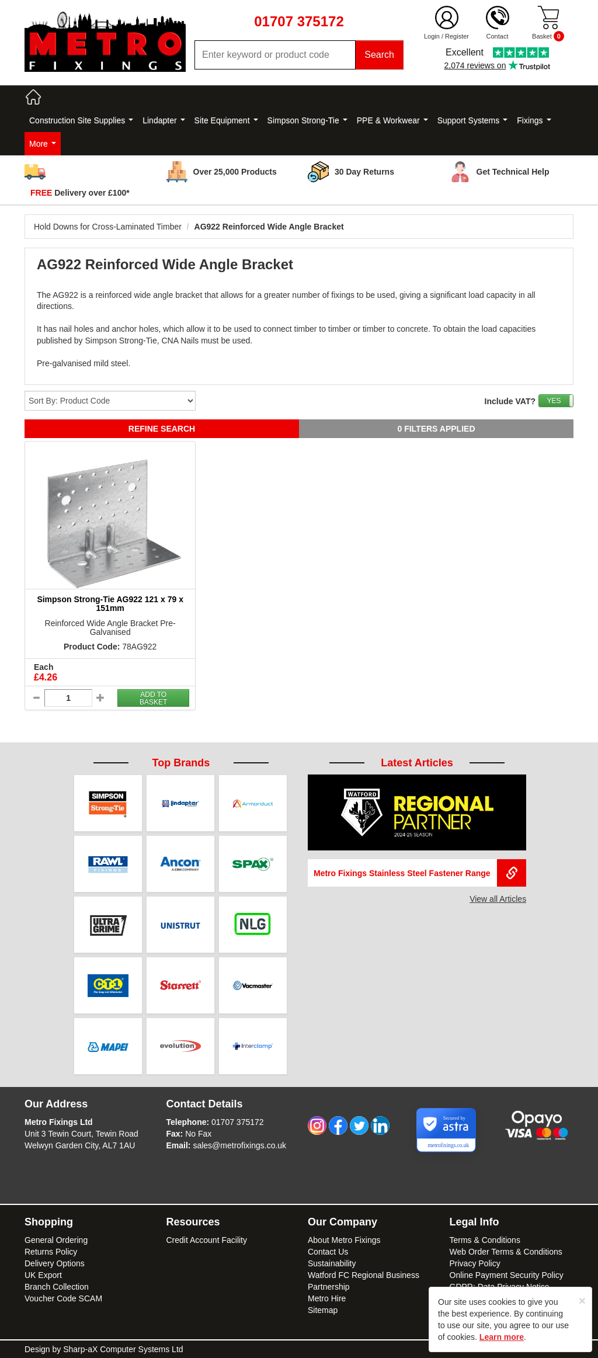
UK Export (43, 1275)
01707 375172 (237, 1122)
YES (554, 401)
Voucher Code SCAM (63, 1298)
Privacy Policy (475, 1263)
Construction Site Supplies (81, 120)
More (42, 143)
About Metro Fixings (344, 1240)
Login (432, 36)
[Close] (582, 1300)
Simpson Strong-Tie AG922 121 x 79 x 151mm (110, 604)
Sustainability (332, 1263)
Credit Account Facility (207, 1240)
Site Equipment (226, 120)
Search (379, 55)
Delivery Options (55, 1263)
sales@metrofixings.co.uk (239, 1145)
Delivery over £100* (80, 192)
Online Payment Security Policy (507, 1275)
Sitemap (323, 1310)
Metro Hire (327, 1298)
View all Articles (498, 899)
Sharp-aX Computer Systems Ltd (123, 1349)
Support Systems (472, 120)
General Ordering (56, 1240)
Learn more (501, 1337)
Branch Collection (57, 1286)
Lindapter (163, 120)
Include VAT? (510, 401)
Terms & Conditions (485, 1240)
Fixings (534, 120)
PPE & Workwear (392, 120)
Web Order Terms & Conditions (506, 1251)
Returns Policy (51, 1251)
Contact (497, 36)
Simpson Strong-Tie (307, 120)
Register (457, 36)
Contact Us (328, 1251)
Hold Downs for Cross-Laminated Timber (108, 226)
